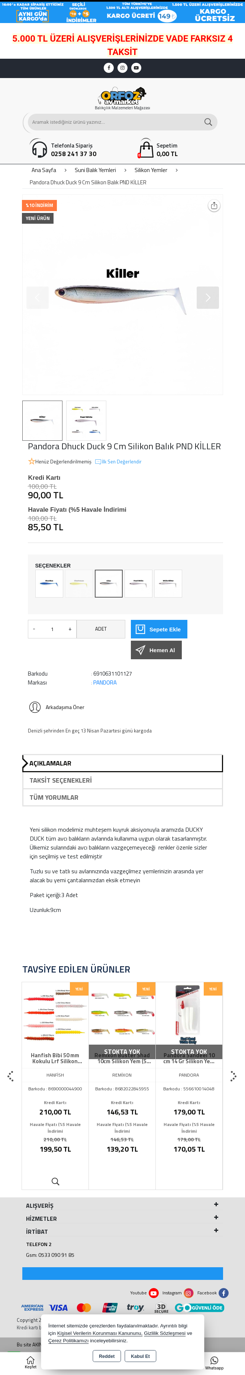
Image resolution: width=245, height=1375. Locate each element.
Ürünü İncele (55, 1182)
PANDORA (105, 682)
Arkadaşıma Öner (56, 707)
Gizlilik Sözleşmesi (165, 1333)
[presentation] (11, 1076)
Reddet (107, 1356)
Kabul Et (140, 1356)
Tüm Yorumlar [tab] (53, 797)
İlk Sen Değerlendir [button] (118, 462)
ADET (101, 628)
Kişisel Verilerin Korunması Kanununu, (100, 1333)
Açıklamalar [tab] (50, 763)
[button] (208, 298)
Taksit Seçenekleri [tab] (60, 780)
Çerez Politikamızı (68, 1340)
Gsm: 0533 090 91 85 (50, 1255)
